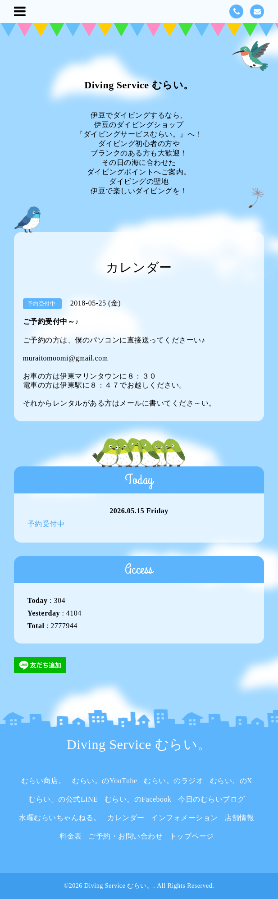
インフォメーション (184, 817)
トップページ (191, 836)
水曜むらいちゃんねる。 (60, 817)
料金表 (70, 836)
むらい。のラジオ (173, 781)
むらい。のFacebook (138, 799)
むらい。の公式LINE (63, 799)
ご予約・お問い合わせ (125, 836)
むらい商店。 (43, 781)
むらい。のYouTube (104, 781)
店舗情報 (239, 817)
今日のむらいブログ (211, 799)
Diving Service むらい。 (138, 85)
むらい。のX (231, 781)
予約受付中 (46, 524)
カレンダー (126, 817)
